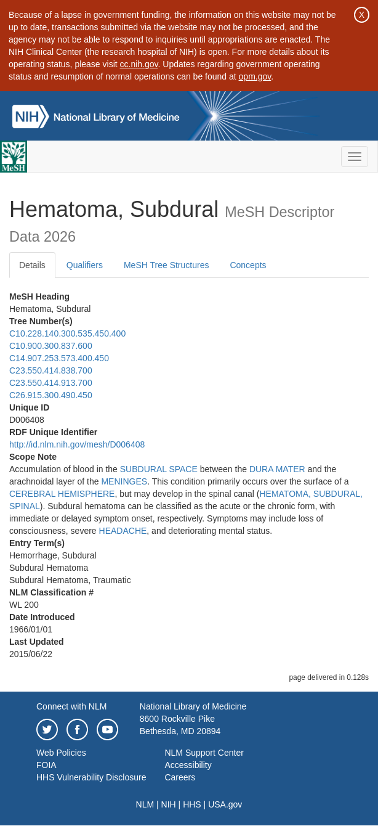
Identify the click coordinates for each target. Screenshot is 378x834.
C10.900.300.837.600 (50, 346)
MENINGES (124, 481)
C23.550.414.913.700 (50, 383)
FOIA (46, 765)
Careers (179, 777)
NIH (168, 804)
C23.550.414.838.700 (50, 370)
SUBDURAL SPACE (159, 469)
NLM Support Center (203, 753)
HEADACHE (123, 531)
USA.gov (225, 804)
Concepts (248, 265)
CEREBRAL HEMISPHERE (62, 494)
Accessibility (187, 765)
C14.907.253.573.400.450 (59, 358)
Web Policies (61, 753)
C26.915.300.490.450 (50, 395)
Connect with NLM (71, 706)
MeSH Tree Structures (166, 265)
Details (32, 265)
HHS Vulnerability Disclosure (91, 777)
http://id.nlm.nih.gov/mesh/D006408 (77, 444)
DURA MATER (277, 469)
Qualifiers (84, 265)
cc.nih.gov (139, 64)
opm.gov (255, 76)
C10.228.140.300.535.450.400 (67, 333)
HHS (192, 804)
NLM (145, 804)
